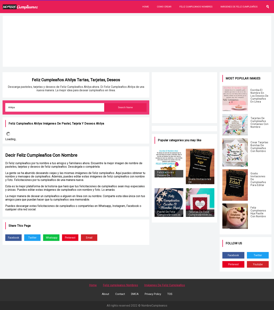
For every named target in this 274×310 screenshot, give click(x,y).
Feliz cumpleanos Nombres (120, 285)
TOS (169, 294)
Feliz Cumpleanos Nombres (196, 6)
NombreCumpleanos (154, 305)
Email (89, 237)
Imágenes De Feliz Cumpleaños (239, 6)
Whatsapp (51, 237)
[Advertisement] (137, 41)
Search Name (125, 107)
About (105, 294)
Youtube (258, 264)
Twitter (32, 237)
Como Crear (164, 6)
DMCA (135, 294)
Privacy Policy (153, 294)
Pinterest (70, 237)
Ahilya (100, 123)
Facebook (13, 237)
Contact (120, 294)
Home (145, 6)
